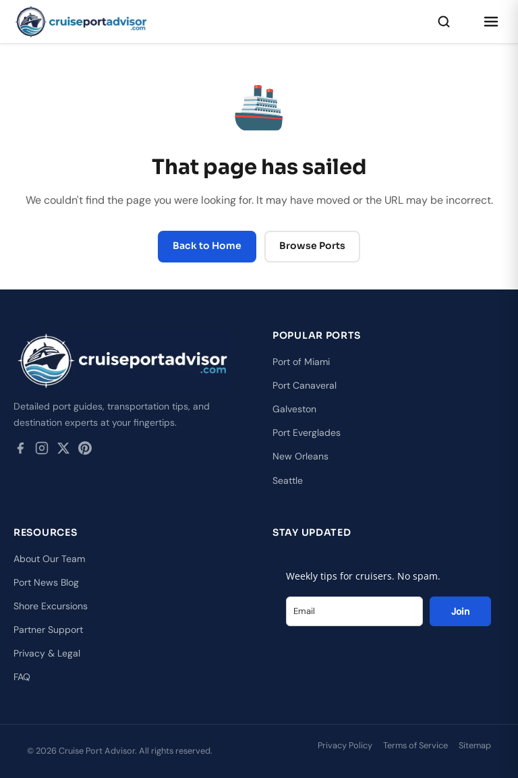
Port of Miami (301, 362)
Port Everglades (306, 432)
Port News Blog (46, 582)
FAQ (21, 677)
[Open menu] (491, 21)
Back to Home (207, 246)
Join (460, 611)
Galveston (294, 409)
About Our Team (49, 559)
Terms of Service (415, 745)
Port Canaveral (304, 385)
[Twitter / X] (63, 450)
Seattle (287, 480)
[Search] (444, 21)
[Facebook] (20, 450)
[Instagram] (42, 450)
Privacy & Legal (46, 653)
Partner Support (48, 629)
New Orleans (300, 456)
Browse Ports (312, 246)
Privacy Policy (345, 745)
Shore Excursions (50, 606)
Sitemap (475, 745)
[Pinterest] (85, 450)
